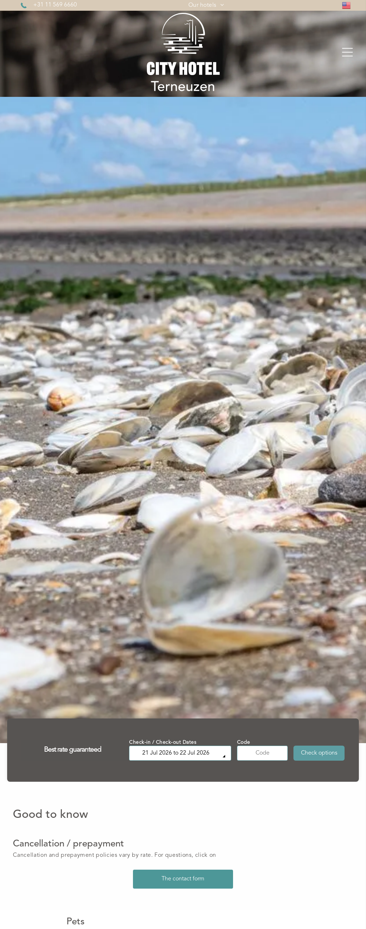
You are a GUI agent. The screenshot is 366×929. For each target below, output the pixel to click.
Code (243, 742)
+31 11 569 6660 (55, 5)
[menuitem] (206, 5)
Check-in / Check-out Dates (162, 742)
